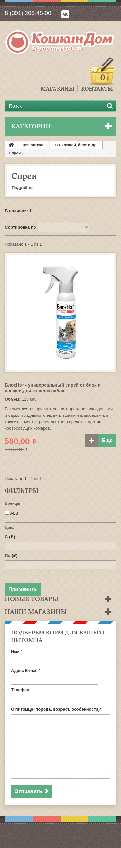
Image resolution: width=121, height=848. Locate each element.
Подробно (22, 187)
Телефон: (21, 689)
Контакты (97, 88)
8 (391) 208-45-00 (28, 13)
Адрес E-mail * (25, 670)
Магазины (57, 88)
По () (11, 555)
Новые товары (31, 599)
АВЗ (14, 513)
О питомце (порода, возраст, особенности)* (56, 709)
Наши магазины (36, 612)
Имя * (16, 651)
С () (10, 536)
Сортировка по (20, 227)
